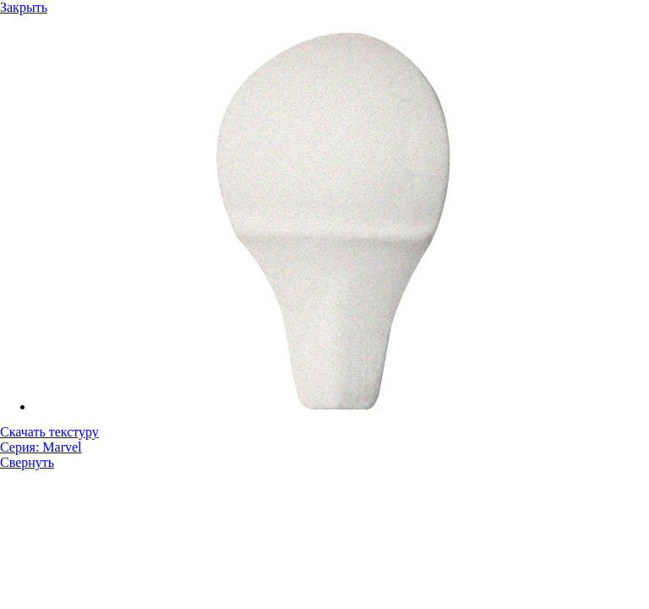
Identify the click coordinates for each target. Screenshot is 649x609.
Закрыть (23, 7)
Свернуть (27, 462)
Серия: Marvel (41, 447)
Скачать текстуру (49, 432)
